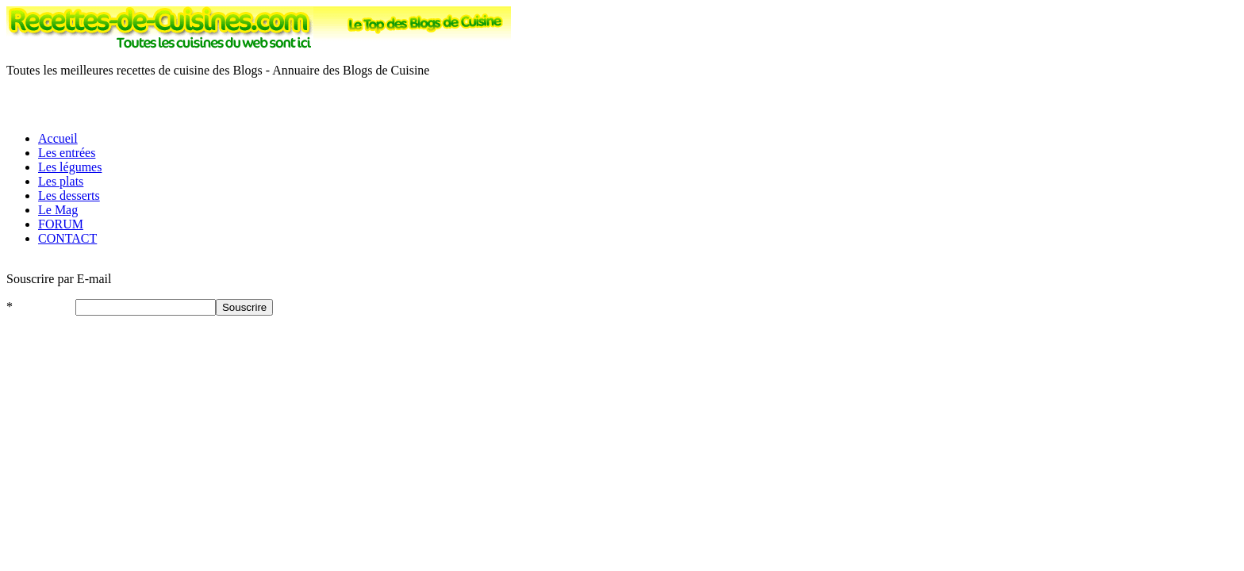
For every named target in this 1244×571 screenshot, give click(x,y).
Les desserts (69, 195)
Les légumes (70, 167)
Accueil (58, 138)
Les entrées (66, 152)
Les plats (60, 181)
